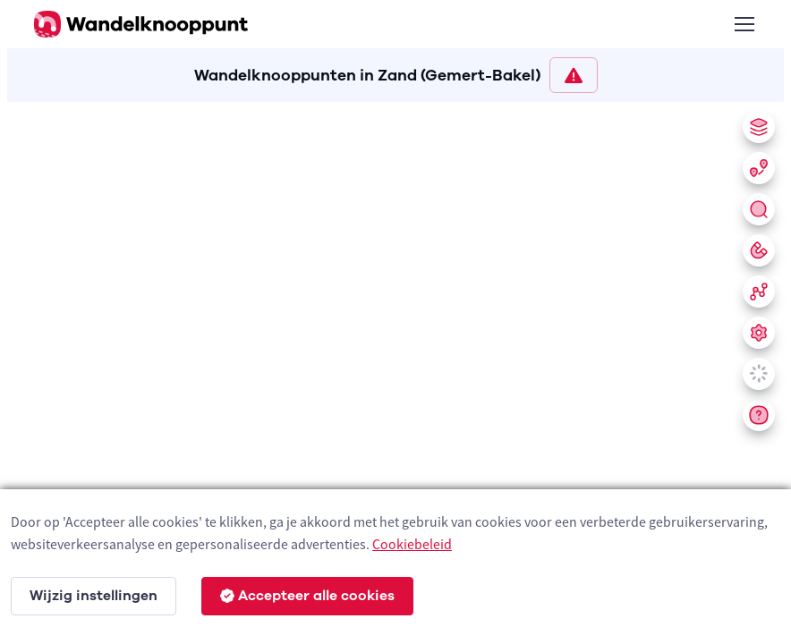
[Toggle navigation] (743, 24)
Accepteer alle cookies (307, 596)
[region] (395, 369)
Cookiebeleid (412, 544)
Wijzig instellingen (93, 596)
